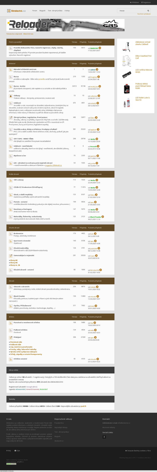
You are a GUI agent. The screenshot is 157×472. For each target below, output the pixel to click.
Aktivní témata (28, 34)
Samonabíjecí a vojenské (24, 255)
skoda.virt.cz (58, 441)
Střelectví (12, 64)
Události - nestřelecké (23, 146)
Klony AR (13, 260)
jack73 (83, 406)
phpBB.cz (20, 462)
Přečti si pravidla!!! (15, 42)
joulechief (93, 249)
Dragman (93, 77)
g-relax (92, 163)
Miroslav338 (94, 270)
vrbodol (93, 297)
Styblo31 (93, 130)
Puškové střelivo (20, 330)
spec (92, 202)
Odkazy (17, 95)
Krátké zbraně (14, 174)
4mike (92, 139)
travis (92, 306)
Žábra (92, 118)
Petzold (93, 147)
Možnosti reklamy (109, 427)
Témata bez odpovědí (14, 34)
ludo (92, 234)
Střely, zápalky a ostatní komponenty (26, 354)
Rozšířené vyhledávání (144, 14)
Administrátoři (21, 389)
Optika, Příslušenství (22, 305)
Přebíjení (17, 337)
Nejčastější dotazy (60, 427)
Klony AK (13, 262)
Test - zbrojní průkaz (55, 11)
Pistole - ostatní (20, 202)
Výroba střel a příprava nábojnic (23, 352)
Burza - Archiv (19, 86)
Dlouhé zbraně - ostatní (24, 270)
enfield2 (93, 103)
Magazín (42, 11)
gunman (93, 156)
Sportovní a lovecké (22, 241)
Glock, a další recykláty (23, 194)
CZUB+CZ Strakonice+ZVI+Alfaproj (28, 187)
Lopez (92, 256)
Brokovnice (18, 233)
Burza (16, 76)
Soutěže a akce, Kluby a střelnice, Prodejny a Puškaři (35, 129)
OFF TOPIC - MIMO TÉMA (23, 139)
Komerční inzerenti (32, 389)
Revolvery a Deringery (23, 209)
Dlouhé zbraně (14, 228)
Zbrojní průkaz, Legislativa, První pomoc (30, 117)
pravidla (42, 79)
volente (93, 287)
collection (93, 96)
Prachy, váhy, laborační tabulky (23, 349)
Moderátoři (44, 389)
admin (92, 70)
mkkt (92, 330)
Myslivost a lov (20, 155)
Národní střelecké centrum (25, 69)
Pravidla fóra (59, 423)
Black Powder (95, 217)
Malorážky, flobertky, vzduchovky (28, 216)
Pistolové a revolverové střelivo (27, 322)
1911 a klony (19, 180)
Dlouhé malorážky (21, 248)
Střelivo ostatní (20, 359)
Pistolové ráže (16, 342)
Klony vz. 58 (15, 265)
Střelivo (11, 317)
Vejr (91, 323)
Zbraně (11, 281)
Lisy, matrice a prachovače (21, 347)
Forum (34, 11)
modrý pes (94, 87)
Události (17, 103)
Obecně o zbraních (21, 286)
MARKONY (94, 48)
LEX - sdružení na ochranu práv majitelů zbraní (33, 163)
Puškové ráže (15, 344)
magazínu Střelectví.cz (53, 165)
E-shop (67, 11)
